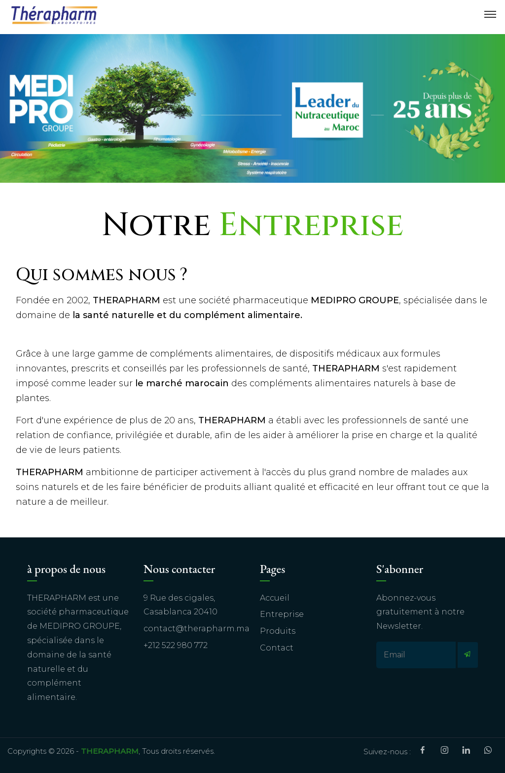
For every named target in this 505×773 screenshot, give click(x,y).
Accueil (274, 598)
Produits (277, 631)
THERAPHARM (110, 751)
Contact (276, 647)
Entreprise (282, 614)
